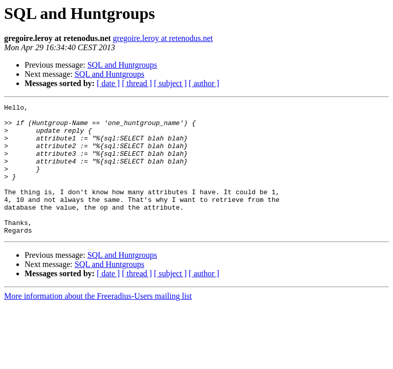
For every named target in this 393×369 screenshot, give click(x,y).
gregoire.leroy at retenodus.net (163, 38)
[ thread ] (137, 83)
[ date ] (108, 83)
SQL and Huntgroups (122, 64)
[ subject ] (170, 83)
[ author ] (204, 83)
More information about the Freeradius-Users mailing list (98, 322)
